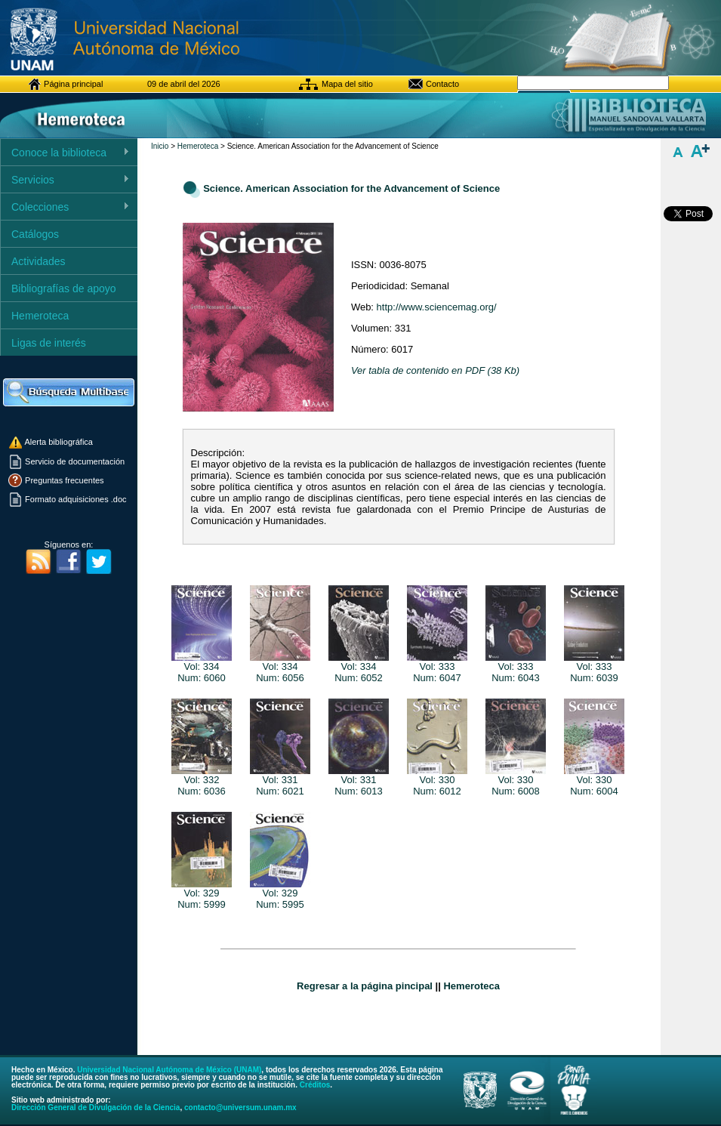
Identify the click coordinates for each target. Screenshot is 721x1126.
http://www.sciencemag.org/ (437, 307)
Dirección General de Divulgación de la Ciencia (95, 1107)
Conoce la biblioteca (65, 153)
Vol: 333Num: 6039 (594, 667)
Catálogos (35, 234)
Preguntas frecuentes (63, 480)
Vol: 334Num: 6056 (280, 667)
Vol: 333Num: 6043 (515, 667)
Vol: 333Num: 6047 (437, 667)
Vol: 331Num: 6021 (280, 781)
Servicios (65, 180)
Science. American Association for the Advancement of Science (351, 188)
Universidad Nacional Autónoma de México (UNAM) (169, 1070)
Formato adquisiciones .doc (75, 499)
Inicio (159, 146)
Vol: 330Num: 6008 (515, 781)
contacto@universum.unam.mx (240, 1107)
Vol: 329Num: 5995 (280, 894)
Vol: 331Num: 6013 (358, 781)
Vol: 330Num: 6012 (437, 781)
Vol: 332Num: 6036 (201, 781)
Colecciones (65, 207)
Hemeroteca (40, 316)
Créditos (315, 1085)
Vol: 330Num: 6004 (594, 781)
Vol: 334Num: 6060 (201, 667)
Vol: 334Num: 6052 (358, 667)
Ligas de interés (48, 343)
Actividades (38, 261)
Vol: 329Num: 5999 (201, 894)
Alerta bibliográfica (50, 441)
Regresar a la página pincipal (365, 986)
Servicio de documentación (74, 461)
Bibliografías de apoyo (63, 288)
